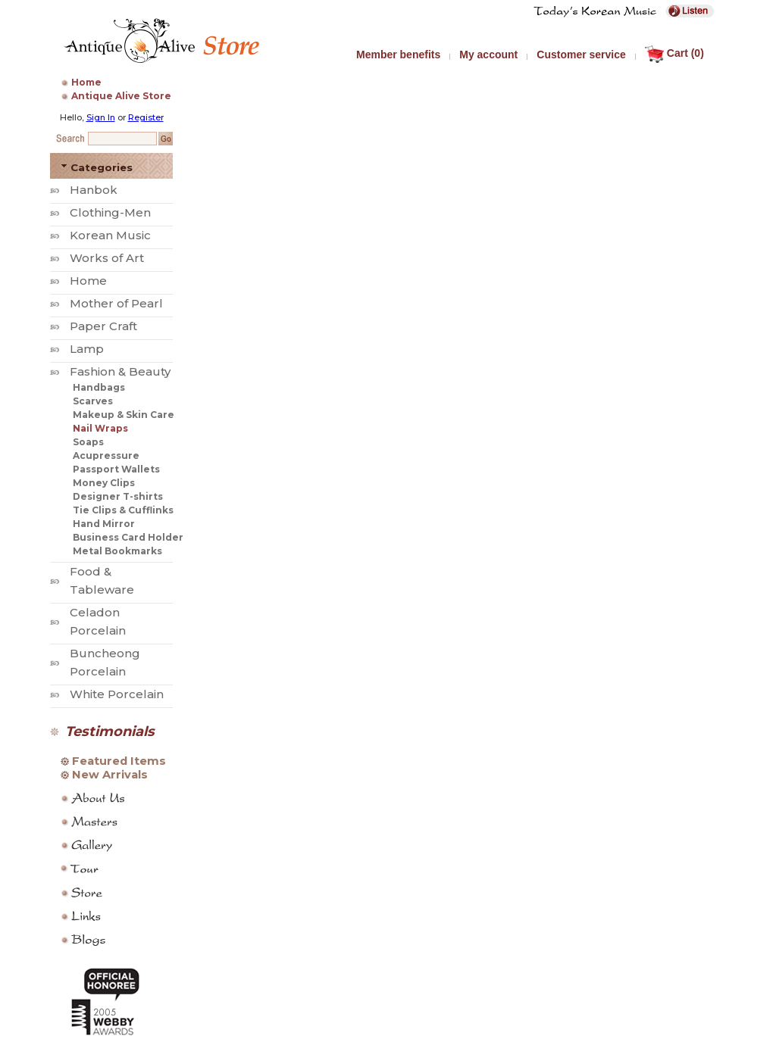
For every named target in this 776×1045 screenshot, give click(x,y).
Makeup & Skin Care (123, 414)
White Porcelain (117, 694)
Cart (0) (674, 53)
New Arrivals (110, 774)
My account (488, 54)
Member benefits (398, 54)
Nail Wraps (100, 428)
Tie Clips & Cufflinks (123, 510)
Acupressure (106, 455)
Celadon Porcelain (98, 621)
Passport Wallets (116, 469)
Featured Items (119, 761)
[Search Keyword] (122, 138)
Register (146, 117)
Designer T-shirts (118, 496)
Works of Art (107, 258)
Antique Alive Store (121, 95)
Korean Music (110, 235)
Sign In (100, 117)
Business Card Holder (128, 537)
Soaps (88, 442)
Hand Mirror (104, 523)
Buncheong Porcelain (105, 662)
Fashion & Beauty (120, 371)
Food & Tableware (102, 580)
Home (86, 82)
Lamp (87, 349)
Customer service (581, 54)
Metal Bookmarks (117, 551)
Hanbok (93, 189)
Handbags (99, 387)
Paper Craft (103, 326)
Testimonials (110, 731)
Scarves (93, 401)
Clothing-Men (110, 212)
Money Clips (104, 482)
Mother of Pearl (116, 303)
